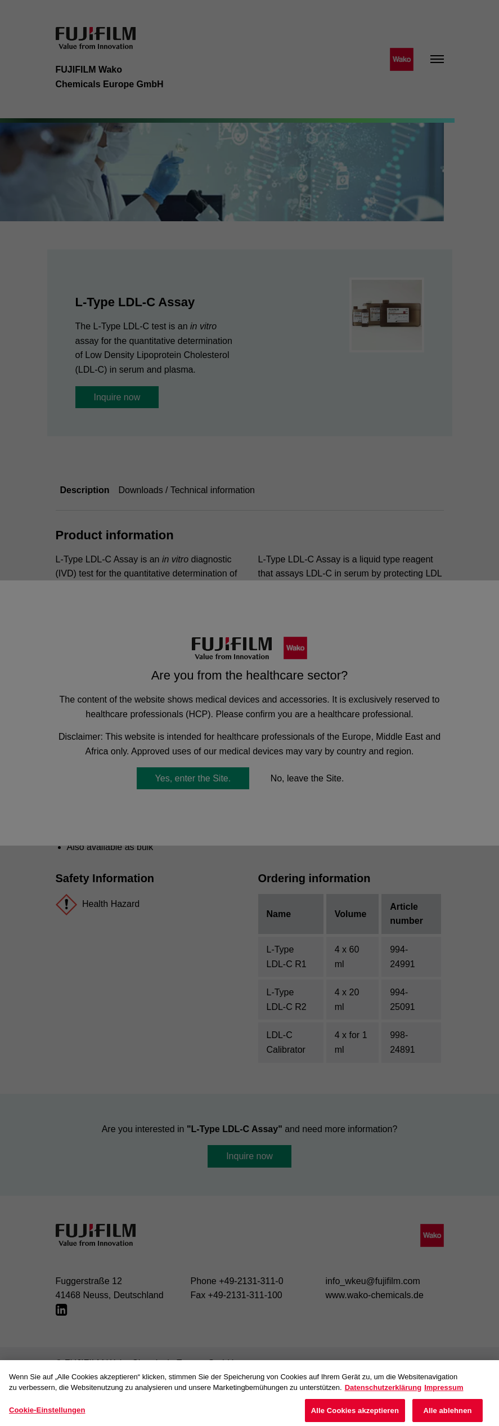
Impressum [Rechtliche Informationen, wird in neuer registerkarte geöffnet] (443, 1395)
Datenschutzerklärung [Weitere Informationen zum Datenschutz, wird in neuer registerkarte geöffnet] (383, 1395)
